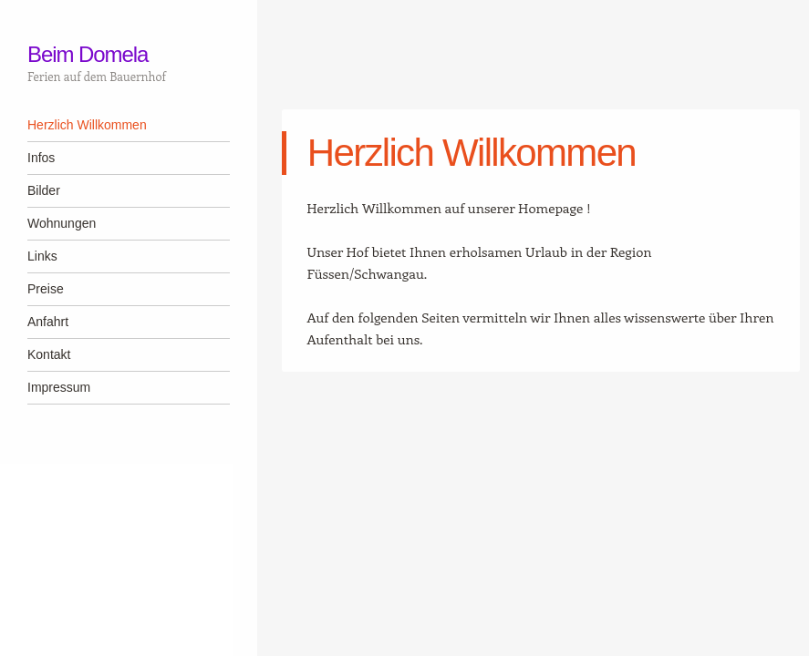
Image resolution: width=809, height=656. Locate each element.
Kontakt (48, 354)
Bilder (43, 190)
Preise (45, 289)
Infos (41, 157)
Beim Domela (87, 54)
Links (42, 256)
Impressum (58, 387)
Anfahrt (47, 321)
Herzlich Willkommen (87, 125)
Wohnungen (61, 223)
